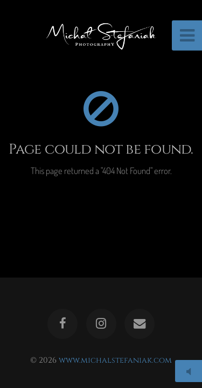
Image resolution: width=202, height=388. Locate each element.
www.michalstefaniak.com (115, 360)
